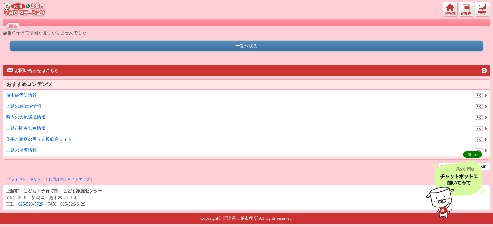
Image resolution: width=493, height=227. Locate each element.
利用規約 (56, 179)
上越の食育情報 (21, 150)
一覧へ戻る (246, 45)
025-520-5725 (30, 204)
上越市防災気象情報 (26, 128)
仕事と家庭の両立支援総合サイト (39, 139)
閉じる (472, 154)
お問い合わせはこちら (33, 70)
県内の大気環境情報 (26, 117)
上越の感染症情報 (23, 106)
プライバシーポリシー (26, 179)
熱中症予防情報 (21, 95)
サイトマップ (78, 179)
